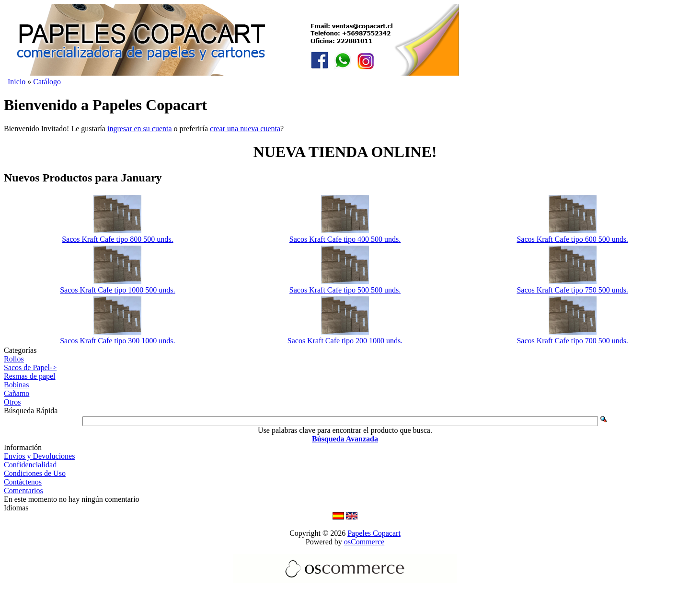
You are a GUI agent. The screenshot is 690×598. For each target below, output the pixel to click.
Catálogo (47, 82)
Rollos (14, 359)
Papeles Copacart (374, 533)
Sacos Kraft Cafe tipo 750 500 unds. (572, 290)
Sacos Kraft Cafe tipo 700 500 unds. (572, 341)
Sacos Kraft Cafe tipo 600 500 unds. (572, 239)
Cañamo (16, 393)
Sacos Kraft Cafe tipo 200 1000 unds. (345, 341)
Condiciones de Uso (35, 473)
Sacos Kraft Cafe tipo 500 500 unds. (345, 290)
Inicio (16, 82)
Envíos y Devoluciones (39, 456)
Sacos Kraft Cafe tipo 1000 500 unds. (117, 290)
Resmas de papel (30, 376)
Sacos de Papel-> (30, 367)
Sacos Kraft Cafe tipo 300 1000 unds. (117, 341)
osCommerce (364, 542)
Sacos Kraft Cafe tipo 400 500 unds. (345, 239)
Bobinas (16, 385)
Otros (12, 402)
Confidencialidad (30, 465)
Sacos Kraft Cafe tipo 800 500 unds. (117, 239)
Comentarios (23, 490)
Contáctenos (23, 482)
